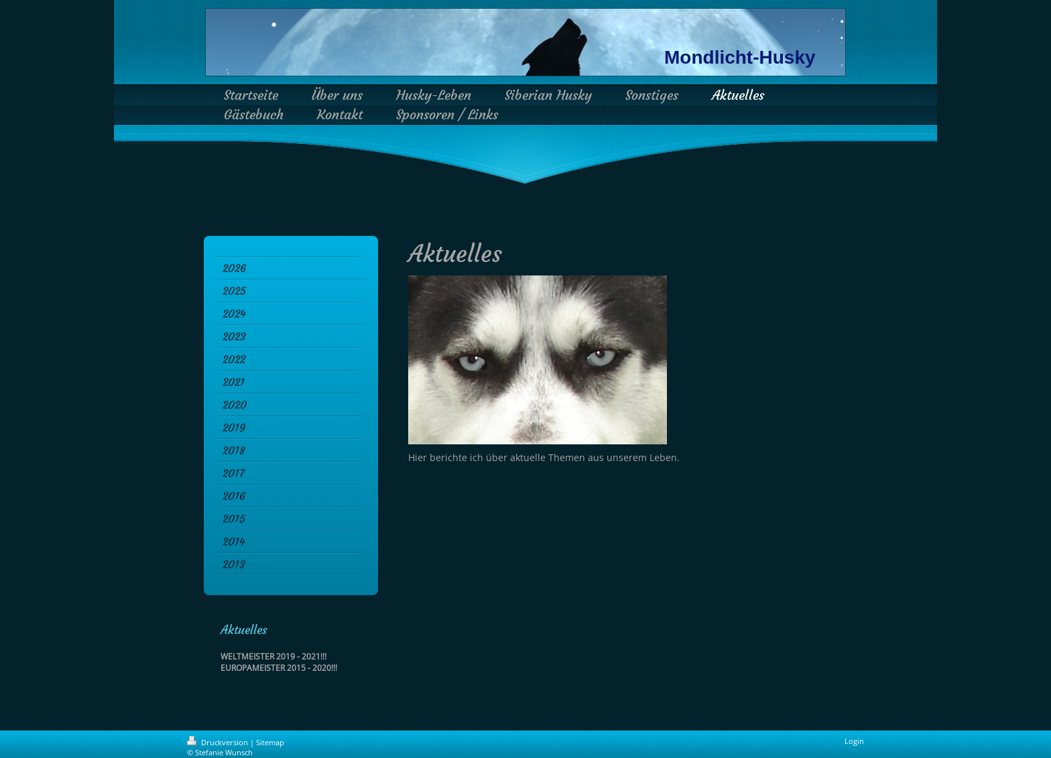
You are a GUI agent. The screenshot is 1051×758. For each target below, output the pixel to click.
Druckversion (218, 742)
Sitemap (270, 742)
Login (854, 741)
